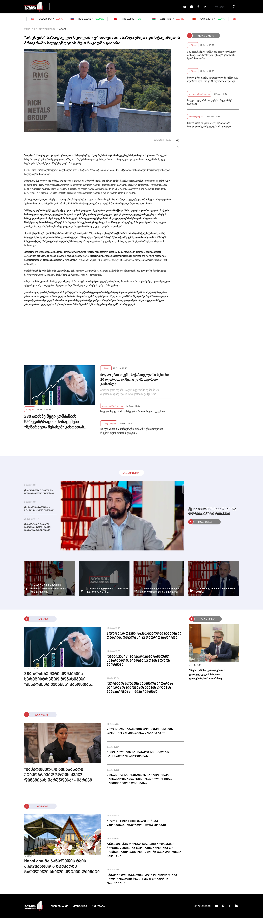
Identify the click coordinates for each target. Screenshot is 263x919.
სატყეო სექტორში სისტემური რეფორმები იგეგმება (132, 412)
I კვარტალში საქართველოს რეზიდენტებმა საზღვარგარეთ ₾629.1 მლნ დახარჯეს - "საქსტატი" (142, 880)
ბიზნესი (30, 410)
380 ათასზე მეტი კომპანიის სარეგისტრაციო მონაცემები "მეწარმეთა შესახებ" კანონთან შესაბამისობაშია (54, 423)
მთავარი (29, 29)
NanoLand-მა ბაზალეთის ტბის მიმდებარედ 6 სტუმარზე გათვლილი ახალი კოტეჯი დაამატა (62, 867)
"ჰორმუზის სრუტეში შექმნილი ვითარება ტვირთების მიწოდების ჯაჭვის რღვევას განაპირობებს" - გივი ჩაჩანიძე (140, 688)
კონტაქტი (80, 907)
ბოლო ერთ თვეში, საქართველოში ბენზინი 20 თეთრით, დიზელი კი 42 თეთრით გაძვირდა (134, 380)
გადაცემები (66, 7)
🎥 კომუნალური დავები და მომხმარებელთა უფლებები (39, 493)
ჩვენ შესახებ (59, 907)
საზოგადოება (46, 29)
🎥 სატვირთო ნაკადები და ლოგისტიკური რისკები (212, 513)
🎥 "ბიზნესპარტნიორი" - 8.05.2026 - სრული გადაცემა (39, 510)
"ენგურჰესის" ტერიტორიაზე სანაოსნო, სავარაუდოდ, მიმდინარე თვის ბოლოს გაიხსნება (138, 661)
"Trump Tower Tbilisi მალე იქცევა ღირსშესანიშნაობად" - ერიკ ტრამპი (136, 824)
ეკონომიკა (111, 7)
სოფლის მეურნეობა (112, 406)
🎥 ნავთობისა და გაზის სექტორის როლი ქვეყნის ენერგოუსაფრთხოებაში (37, 528)
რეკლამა (98, 907)
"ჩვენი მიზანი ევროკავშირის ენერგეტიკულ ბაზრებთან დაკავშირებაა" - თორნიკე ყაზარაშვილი (207, 675)
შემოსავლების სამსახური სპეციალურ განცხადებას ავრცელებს (138, 755)
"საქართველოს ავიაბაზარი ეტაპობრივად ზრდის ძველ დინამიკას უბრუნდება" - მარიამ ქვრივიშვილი (58, 776)
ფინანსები (89, 7)
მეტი (130, 7)
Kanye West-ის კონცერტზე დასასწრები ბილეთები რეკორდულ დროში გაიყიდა (131, 432)
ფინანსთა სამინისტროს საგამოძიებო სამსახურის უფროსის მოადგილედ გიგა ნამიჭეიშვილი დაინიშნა (139, 780)
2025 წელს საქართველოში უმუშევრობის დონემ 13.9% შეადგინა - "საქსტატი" (140, 732)
